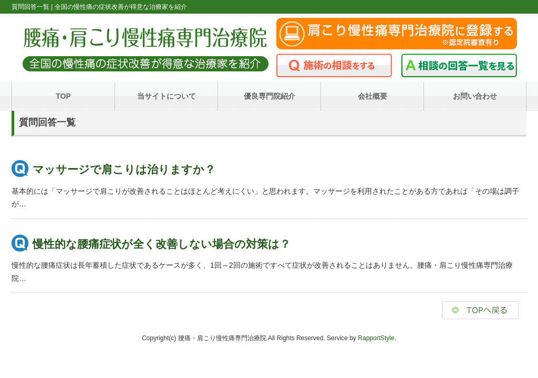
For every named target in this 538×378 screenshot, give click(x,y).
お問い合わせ (475, 96)
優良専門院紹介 (269, 96)
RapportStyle (376, 338)
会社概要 (372, 96)
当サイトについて (166, 96)
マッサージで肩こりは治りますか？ (124, 169)
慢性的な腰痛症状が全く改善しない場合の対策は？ (162, 244)
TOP (63, 96)
